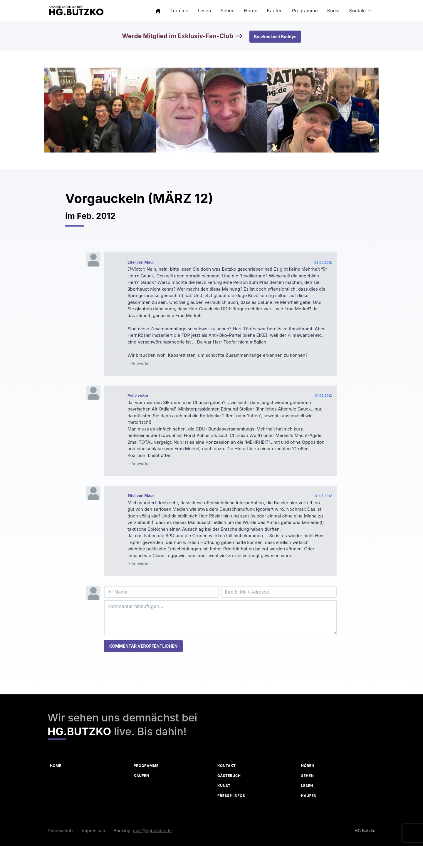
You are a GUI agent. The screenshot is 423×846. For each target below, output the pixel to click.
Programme (146, 765)
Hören (307, 765)
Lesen (307, 785)
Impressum (93, 830)
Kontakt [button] (357, 11)
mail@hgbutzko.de (152, 830)
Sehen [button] (228, 11)
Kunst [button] (333, 11)
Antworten (141, 363)
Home (55, 765)
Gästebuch (229, 775)
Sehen (307, 775)
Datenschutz (61, 830)
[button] (158, 11)
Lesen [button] (204, 11)
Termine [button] (179, 11)
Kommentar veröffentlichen (143, 646)
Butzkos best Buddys (275, 36)
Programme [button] (305, 11)
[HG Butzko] (76, 11)
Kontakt (226, 765)
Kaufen (141, 775)
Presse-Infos (231, 795)
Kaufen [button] (275, 11)
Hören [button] (250, 11)
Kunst (224, 785)
